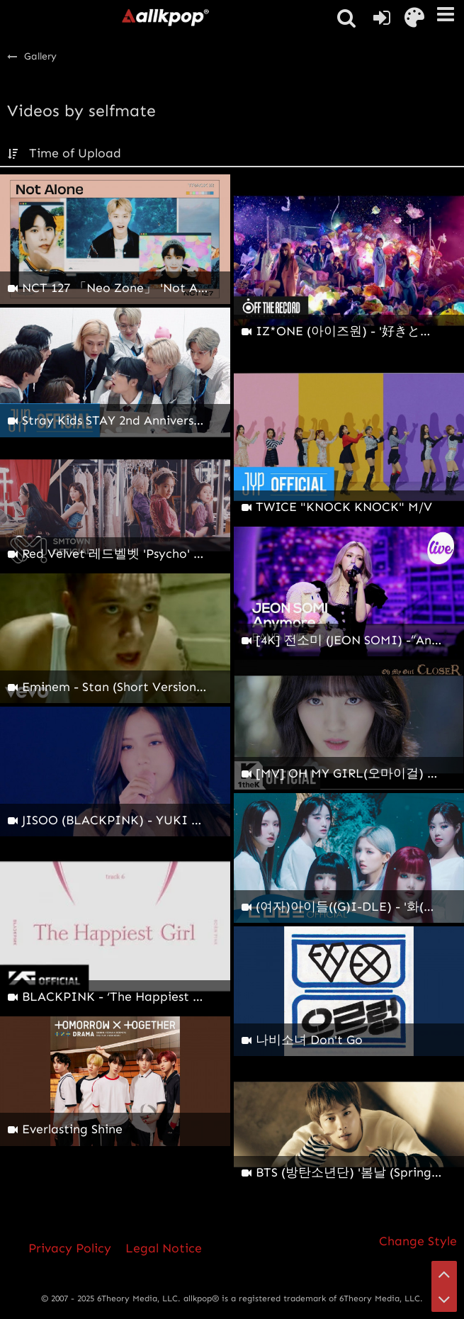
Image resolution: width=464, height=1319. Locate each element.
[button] (445, 14)
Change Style (418, 1241)
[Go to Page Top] (444, 1273)
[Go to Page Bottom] (444, 1299)
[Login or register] (382, 18)
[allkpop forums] (165, 17)
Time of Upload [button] (75, 153)
